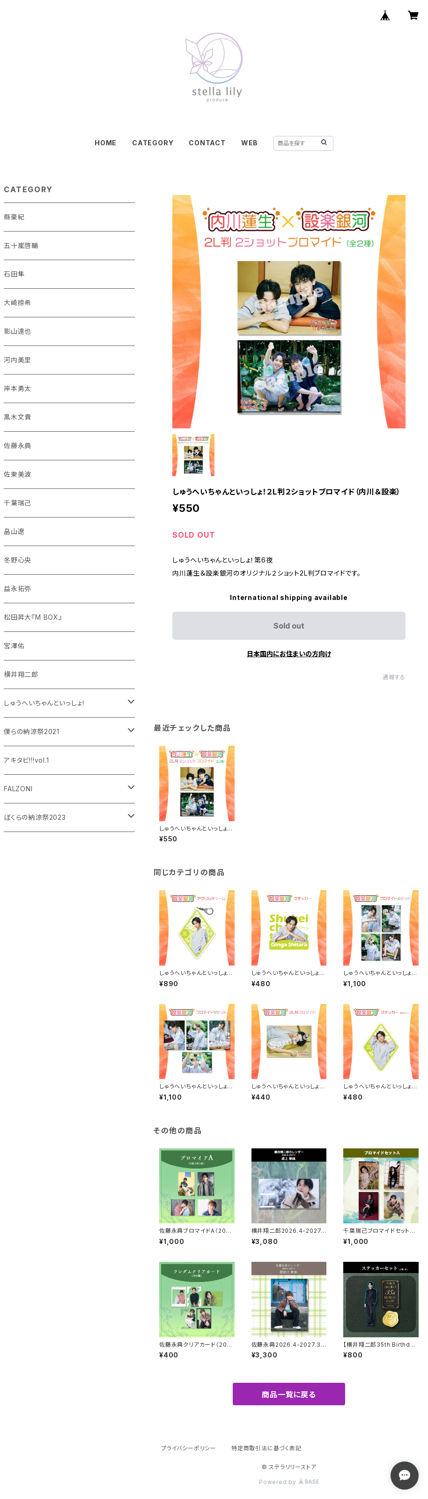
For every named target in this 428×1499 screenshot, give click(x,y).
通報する (394, 677)
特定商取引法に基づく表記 (266, 1448)
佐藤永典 (17, 446)
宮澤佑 (14, 646)
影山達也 (17, 331)
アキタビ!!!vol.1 (26, 760)
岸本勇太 (17, 388)
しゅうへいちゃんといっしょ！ (45, 703)
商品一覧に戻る (289, 1394)
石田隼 (14, 274)
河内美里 (17, 360)
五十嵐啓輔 (21, 245)
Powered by (289, 1481)
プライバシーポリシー (188, 1448)
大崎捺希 (17, 303)
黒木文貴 (17, 417)
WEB (249, 143)
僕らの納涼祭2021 (31, 731)
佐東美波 (17, 474)
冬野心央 (17, 560)
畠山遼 (14, 531)
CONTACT (207, 143)
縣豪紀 (14, 217)
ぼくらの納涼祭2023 (35, 817)
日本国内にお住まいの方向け (289, 654)
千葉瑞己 (17, 503)
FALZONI (18, 789)
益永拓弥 (17, 588)
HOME (106, 143)
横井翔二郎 (21, 674)
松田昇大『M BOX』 (33, 617)
